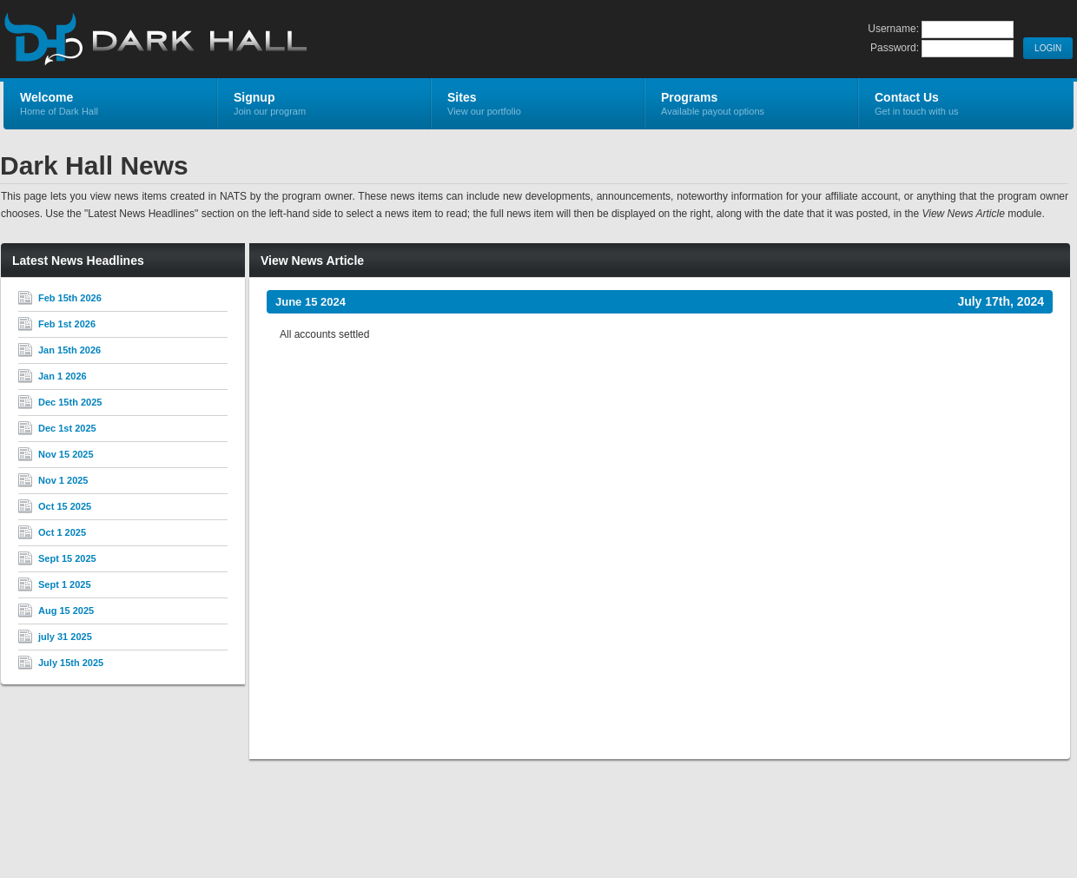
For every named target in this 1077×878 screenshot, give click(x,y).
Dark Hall (210, 40)
